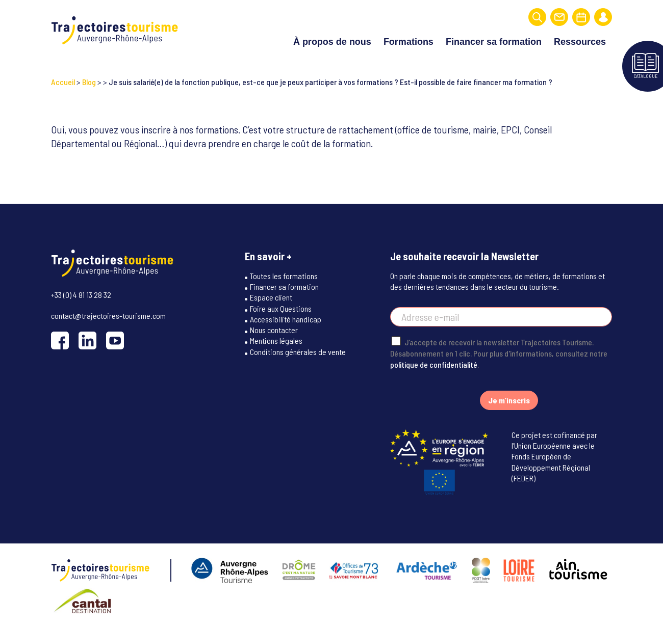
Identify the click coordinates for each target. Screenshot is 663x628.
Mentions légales (276, 340)
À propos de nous (332, 42)
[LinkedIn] (87, 340)
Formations (409, 42)
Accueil (63, 82)
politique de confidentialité (433, 364)
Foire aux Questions (281, 308)
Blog (89, 82)
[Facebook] (60, 340)
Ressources (580, 42)
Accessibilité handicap (285, 319)
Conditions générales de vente (298, 352)
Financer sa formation (494, 42)
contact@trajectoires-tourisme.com (108, 315)
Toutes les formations (284, 276)
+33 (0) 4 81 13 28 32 (81, 294)
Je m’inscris (509, 400)
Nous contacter (274, 330)
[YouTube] (115, 340)
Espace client (271, 297)
